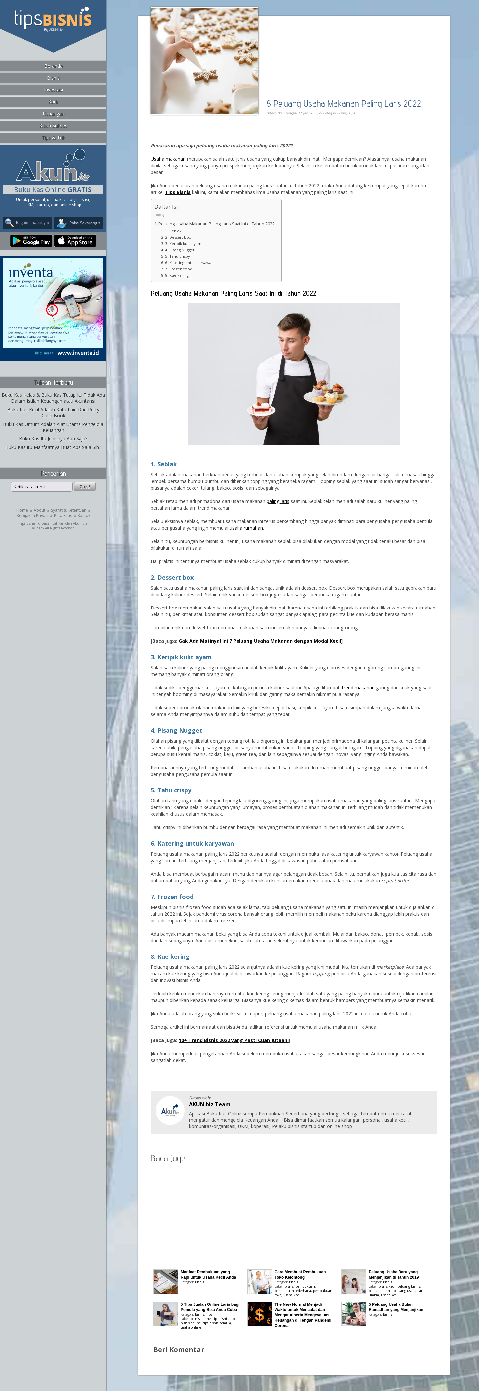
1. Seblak (173, 230)
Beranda (53, 66)
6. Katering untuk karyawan (190, 262)
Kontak (84, 515)
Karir (53, 101)
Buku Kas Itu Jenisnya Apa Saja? (53, 438)
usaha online (191, 1327)
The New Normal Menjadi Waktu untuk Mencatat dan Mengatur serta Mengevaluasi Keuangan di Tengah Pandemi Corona (303, 1315)
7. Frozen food (178, 268)
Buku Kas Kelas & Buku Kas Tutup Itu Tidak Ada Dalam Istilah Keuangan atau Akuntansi (53, 398)
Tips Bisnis (27, 523)
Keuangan (53, 113)
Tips (351, 113)
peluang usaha (380, 1290)
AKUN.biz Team (210, 1104)
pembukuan (305, 1286)
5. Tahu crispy (177, 256)
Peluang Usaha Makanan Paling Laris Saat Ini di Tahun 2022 (216, 224)
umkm (374, 1295)
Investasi (53, 90)
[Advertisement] (227, 135)
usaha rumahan (246, 528)
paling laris (278, 501)
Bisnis (53, 78)
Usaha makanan (168, 159)
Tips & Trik (53, 137)
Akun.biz (80, 523)
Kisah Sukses (53, 125)
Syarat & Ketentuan (68, 510)
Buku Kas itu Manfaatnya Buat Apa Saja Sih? (53, 447)
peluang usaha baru (409, 1290)
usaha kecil (292, 1295)
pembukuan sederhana (293, 1290)
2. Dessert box (178, 237)
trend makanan (358, 687)
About (39, 510)
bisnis (289, 1286)
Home (22, 510)
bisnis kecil (387, 1286)
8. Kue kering (177, 275)
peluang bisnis (409, 1286)
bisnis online (201, 1318)
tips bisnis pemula (217, 1323)
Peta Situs (63, 515)
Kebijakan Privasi (32, 515)
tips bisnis (220, 1318)
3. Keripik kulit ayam (183, 243)
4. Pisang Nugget (179, 249)
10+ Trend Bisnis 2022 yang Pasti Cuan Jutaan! (234, 1040)
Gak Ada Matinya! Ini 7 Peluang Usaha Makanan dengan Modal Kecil (260, 641)
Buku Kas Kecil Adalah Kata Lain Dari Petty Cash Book (53, 412)
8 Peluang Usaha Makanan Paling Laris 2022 (343, 103)
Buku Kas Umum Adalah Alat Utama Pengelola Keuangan (53, 427)
